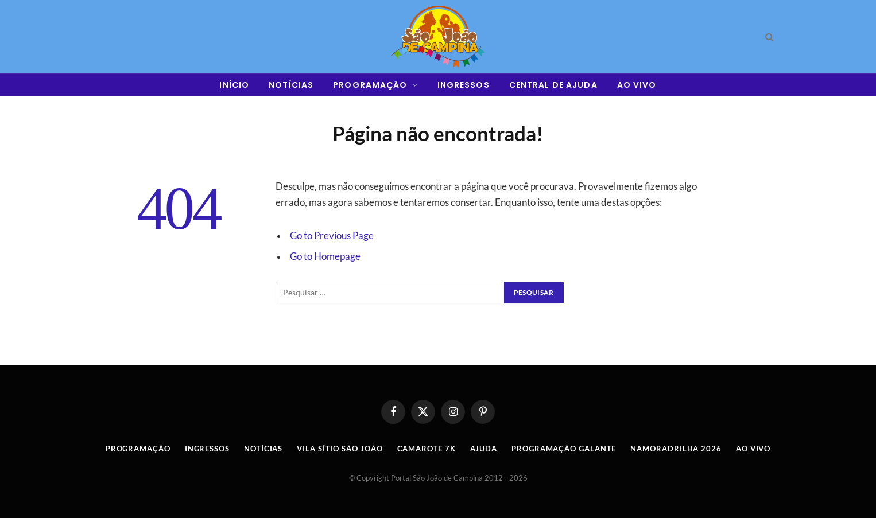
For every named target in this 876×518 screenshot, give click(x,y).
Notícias (263, 448)
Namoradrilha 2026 (675, 448)
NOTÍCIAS (291, 85)
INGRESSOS (463, 85)
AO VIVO (637, 85)
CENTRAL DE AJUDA (553, 85)
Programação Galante (563, 448)
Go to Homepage (325, 256)
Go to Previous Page (332, 236)
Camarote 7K (426, 448)
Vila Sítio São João (339, 448)
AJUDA (484, 448)
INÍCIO (234, 85)
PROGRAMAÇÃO (370, 85)
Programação (138, 448)
